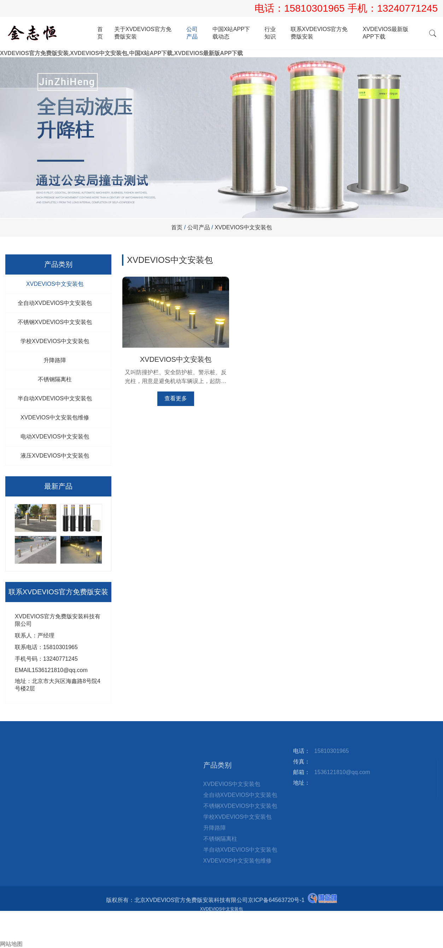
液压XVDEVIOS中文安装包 (55, 456)
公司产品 (192, 33)
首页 (100, 33)
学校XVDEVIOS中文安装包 (55, 341)
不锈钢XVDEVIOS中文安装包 (55, 322)
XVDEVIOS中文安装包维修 (55, 417)
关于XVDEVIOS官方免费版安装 (142, 33)
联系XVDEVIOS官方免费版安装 (319, 33)
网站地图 (11, 944)
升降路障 (54, 360)
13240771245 (407, 8)
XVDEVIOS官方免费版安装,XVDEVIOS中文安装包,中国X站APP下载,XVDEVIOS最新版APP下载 (121, 53)
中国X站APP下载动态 (231, 33)
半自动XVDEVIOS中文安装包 (55, 398)
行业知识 (270, 33)
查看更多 (172, 393)
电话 (5, 922)
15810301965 (316, 8)
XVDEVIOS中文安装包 (243, 227)
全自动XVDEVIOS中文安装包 (55, 303)
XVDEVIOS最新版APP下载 (386, 33)
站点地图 (118, 751)
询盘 (8, 937)
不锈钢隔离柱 (55, 379)
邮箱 (8, 929)
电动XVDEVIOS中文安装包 (55, 437)
